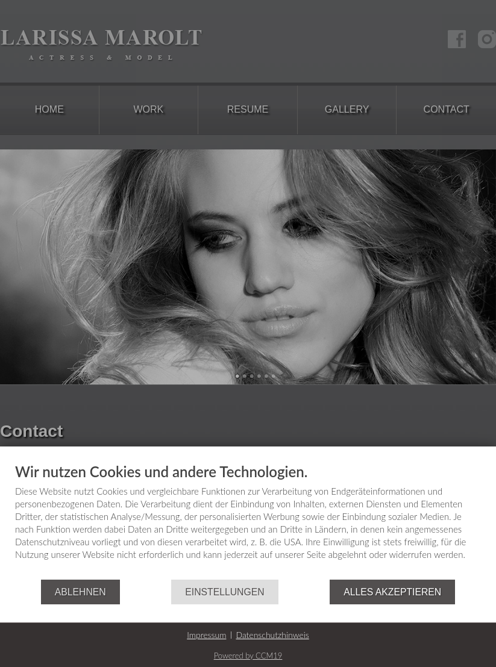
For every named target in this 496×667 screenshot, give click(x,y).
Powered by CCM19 (248, 655)
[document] (248, 522)
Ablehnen (80, 592)
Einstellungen (224, 592)
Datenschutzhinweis (272, 635)
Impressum (206, 635)
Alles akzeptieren (392, 592)
